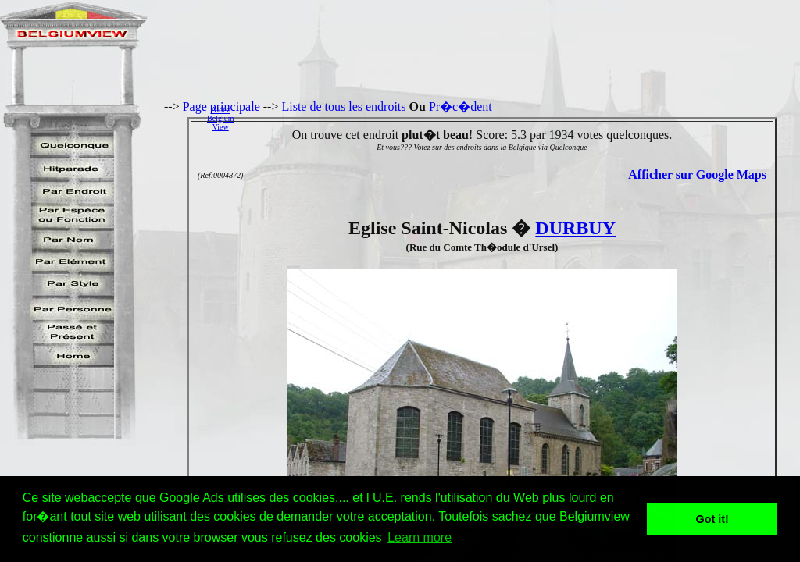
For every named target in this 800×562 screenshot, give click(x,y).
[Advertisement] (521, 118)
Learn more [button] (420, 537)
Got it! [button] (712, 519)
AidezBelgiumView (220, 118)
